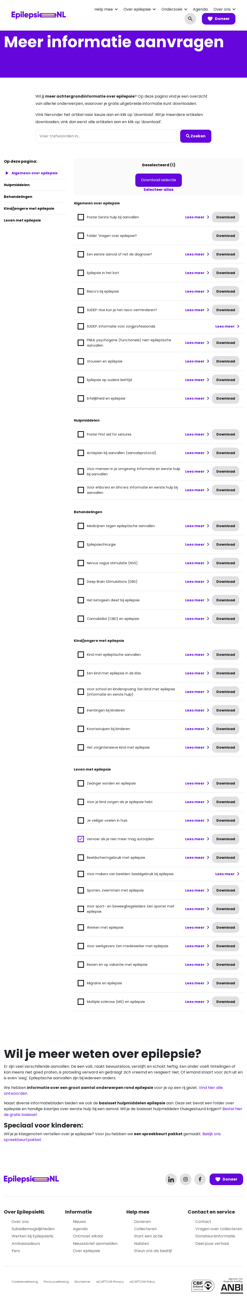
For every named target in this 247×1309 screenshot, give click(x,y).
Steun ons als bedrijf (153, 1251)
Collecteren (145, 1229)
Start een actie (148, 1236)
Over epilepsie (137, 9)
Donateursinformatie (215, 1236)
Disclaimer (82, 1282)
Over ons (222, 9)
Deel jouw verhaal (212, 1243)
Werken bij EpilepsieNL (33, 1236)
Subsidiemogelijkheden (33, 1229)
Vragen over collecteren (218, 1229)
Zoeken (196, 136)
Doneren (142, 1221)
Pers (16, 1251)
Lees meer (195, 217)
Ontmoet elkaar (88, 1236)
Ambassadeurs (26, 1243)
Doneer (219, 19)
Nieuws (79, 1221)
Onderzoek (171, 9)
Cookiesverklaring (25, 1282)
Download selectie (158, 180)
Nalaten (141, 1243)
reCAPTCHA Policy (142, 1282)
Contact (203, 1221)
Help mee (104, 9)
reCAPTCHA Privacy (110, 1282)
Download (225, 217)
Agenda (200, 9)
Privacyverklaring (56, 1282)
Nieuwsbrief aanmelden (95, 1243)
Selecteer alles (158, 189)
